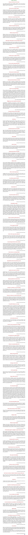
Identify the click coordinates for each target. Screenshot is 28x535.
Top (24, 534)
